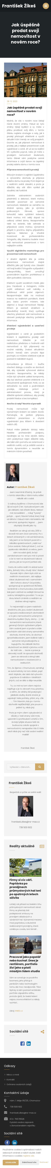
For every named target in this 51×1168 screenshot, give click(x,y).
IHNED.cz (19, 1010)
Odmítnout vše (29, 1162)
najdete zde (28, 1155)
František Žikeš (25, 487)
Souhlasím (10, 1162)
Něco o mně (13, 1074)
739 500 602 (16, 1106)
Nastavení (44, 1162)
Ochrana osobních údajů (19, 1084)
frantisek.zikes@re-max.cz (23, 1112)
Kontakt (11, 1079)
